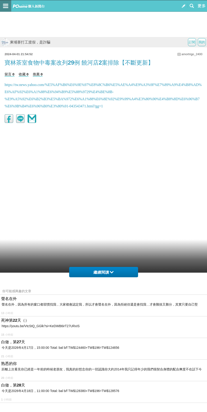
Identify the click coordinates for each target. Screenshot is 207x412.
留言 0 (9, 74)
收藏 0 (23, 74)
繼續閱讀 (103, 272)
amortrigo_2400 (191, 54)
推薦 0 (38, 74)
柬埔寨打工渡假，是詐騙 (25, 42)
